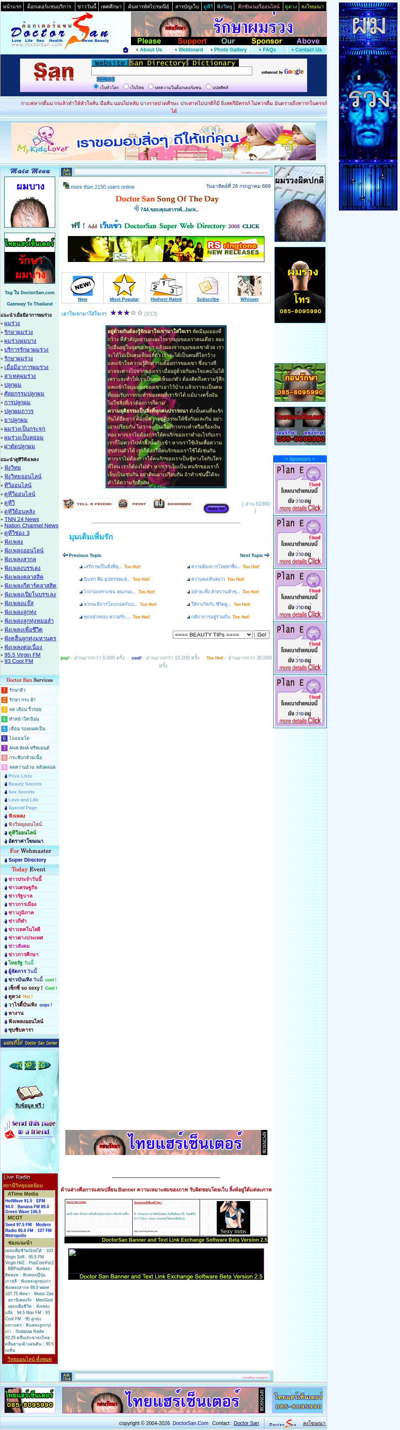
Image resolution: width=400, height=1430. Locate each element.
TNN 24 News (21, 519)
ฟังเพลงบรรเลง (22, 568)
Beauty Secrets (25, 783)
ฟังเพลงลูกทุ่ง (20, 612)
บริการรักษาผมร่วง (26, 350)
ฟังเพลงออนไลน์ (24, 550)
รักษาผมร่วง (18, 332)
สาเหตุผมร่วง (20, 376)
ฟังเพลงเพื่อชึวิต (23, 629)
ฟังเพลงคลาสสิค (24, 577)
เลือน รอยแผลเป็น (27, 728)
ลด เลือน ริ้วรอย (25, 709)
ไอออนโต (19, 738)
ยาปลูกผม (16, 420)
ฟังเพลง (13, 542)
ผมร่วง (12, 323)
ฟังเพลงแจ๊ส (18, 603)
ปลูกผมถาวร (18, 411)
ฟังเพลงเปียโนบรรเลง (30, 594)
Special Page (22, 807)
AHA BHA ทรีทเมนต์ (29, 747)
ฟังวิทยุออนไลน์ (22, 476)
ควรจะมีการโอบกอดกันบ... (120, 604)
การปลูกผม (17, 402)
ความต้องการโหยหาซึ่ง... (225, 566)
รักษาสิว (17, 690)
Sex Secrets (21, 791)
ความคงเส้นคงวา (217, 579)
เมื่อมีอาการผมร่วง (26, 367)
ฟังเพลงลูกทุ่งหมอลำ (29, 621)
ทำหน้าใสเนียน (24, 718)
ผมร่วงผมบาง (20, 341)
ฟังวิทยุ (12, 468)
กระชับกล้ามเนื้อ (25, 757)
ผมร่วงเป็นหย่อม (24, 437)
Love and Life (23, 799)
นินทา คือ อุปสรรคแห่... (117, 579)
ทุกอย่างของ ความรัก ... (117, 616)
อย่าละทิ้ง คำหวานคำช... (225, 591)
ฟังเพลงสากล (20, 559)
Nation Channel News (31, 525)
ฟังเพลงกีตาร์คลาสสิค (30, 586)
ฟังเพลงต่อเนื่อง (23, 647)
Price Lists (20, 775)
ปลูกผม (12, 385)
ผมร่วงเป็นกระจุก (24, 429)
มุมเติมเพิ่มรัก (91, 537)
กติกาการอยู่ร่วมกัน (220, 616)
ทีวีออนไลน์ (17, 485)
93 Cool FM (18, 661)
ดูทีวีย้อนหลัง (19, 511)
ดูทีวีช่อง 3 (16, 533)
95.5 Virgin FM (22, 655)
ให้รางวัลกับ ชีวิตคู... (220, 604)
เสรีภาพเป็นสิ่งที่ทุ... (112, 566)
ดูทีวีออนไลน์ (19, 494)
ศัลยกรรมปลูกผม (24, 393)
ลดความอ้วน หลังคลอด (32, 767)
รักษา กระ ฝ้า (22, 699)
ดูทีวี (9, 503)
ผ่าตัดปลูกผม (19, 446)
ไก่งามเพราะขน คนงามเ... (119, 591)
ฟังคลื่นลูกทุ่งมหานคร (30, 638)
